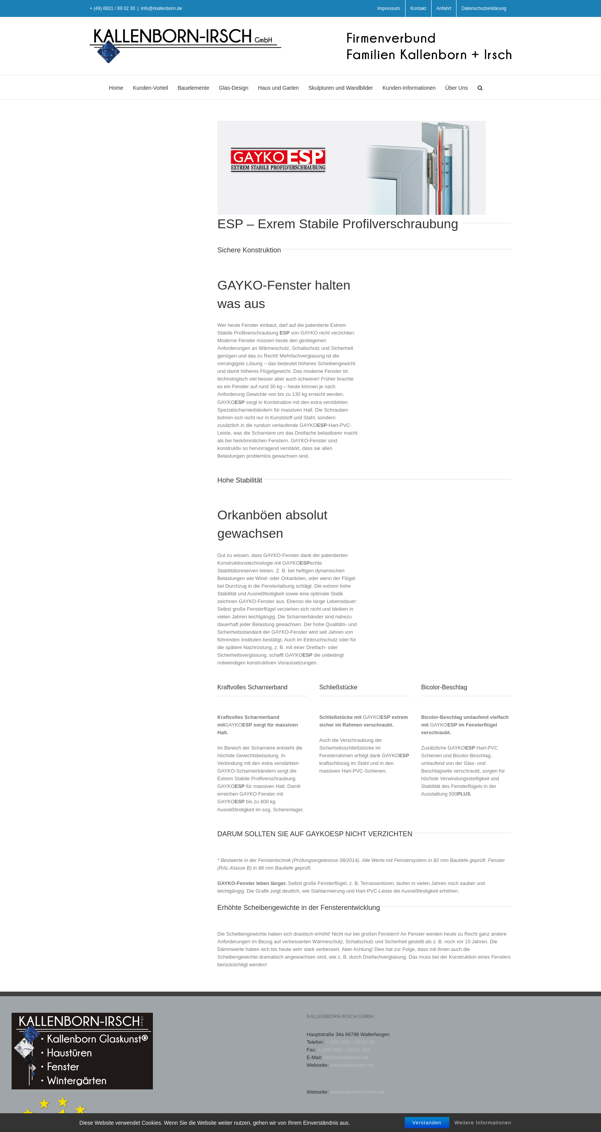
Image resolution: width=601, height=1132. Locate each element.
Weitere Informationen (483, 1127)
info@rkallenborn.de (161, 8)
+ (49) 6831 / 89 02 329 (344, 1050)
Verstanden (427, 1127)
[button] (480, 87)
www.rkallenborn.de (351, 1065)
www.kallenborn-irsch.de (357, 1092)
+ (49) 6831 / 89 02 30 (349, 1042)
